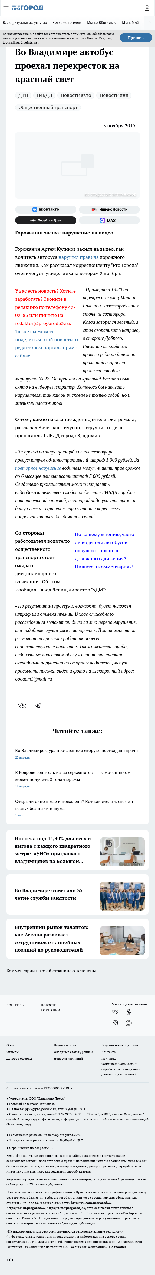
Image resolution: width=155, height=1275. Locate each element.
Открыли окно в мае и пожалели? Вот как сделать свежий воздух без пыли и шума (77, 809)
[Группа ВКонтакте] (45, 210)
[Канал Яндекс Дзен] (45, 220)
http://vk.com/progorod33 (91, 1203)
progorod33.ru (26, 1184)
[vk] (22, 706)
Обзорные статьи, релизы (73, 1052)
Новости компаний (68, 1059)
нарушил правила (78, 257)
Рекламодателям (67, 22)
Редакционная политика (119, 1045)
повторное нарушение (38, 468)
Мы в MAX (131, 22)
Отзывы (12, 1052)
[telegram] (39, 706)
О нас (10, 1045)
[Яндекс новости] (109, 210)
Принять (136, 37)
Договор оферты (19, 1059)
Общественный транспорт (48, 107)
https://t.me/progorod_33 (66, 1208)
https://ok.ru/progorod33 (25, 1208)
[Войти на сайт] (146, 7)
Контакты (108, 1052)
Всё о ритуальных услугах (25, 22)
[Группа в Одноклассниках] (129, 1012)
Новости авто (76, 95)
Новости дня (114, 95)
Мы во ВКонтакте (102, 22)
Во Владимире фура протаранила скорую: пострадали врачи (77, 754)
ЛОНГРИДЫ (15, 1005)
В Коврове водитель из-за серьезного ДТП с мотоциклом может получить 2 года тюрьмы (77, 780)
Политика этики (66, 1045)
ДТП (23, 95)
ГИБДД (44, 95)
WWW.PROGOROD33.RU (52, 1088)
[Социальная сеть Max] (109, 220)
